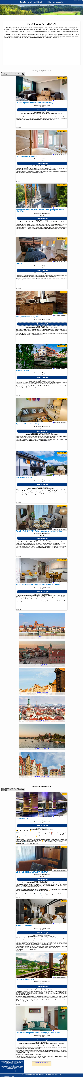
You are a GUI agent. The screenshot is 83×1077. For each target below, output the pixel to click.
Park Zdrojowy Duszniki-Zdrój (41, 1062)
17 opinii (58, 1044)
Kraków (64, 900)
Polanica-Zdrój (62, 78)
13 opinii (59, 596)
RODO (15, 1068)
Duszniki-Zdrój (62, 131)
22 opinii (50, 168)
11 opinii (51, 436)
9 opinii (59, 543)
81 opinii (64, 223)
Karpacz (64, 954)
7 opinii (55, 114)
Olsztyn (64, 847)
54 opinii (47, 830)
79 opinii (48, 382)
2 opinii (51, 329)
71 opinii (46, 275)
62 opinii (49, 937)
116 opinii (54, 884)
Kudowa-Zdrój (62, 452)
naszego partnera (50, 120)
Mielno (64, 793)
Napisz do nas (58, 1074)
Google (3, 1062)
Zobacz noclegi (42, 111)
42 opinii (50, 991)
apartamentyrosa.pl (78, 0)
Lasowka (63, 292)
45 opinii (49, 489)
